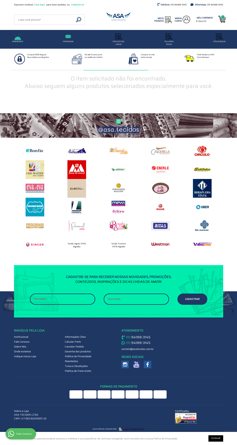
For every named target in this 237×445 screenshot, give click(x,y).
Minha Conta (178, 19)
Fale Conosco (22, 342)
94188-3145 (179, 4)
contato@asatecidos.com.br (137, 349)
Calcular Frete (73, 342)
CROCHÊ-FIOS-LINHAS (118, 43)
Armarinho (17, 41)
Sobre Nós (20, 346)
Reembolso (71, 361)
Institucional (21, 337)
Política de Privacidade (78, 356)
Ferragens (68, 41)
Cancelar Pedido (74, 346)
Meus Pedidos (159, 19)
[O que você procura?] (79, 19)
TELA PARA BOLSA (169, 43)
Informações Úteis (75, 337)
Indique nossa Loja (25, 356)
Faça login (39, 4)
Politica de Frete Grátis (78, 371)
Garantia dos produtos (78, 351)
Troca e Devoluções (76, 366)
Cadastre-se (77, 4)
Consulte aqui (203, 57)
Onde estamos (22, 351)
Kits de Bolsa (219, 41)
